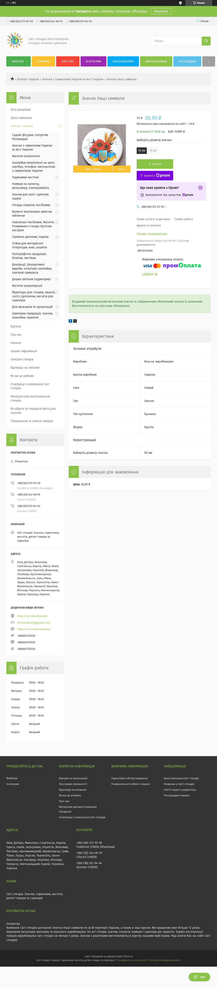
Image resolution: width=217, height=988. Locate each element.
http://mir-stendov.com (32, 616)
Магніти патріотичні (26, 156)
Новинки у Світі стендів (179, 784)
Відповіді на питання (25, 367)
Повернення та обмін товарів (130, 784)
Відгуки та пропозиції (73, 778)
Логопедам (187, 61)
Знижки (43, 61)
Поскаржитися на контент (131, 960)
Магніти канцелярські (27, 286)
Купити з (157, 175)
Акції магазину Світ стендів (181, 778)
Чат (199, 977)
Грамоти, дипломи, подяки (30, 237)
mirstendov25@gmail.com (33, 622)
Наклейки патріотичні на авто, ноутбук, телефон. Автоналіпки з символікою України (33, 167)
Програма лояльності (73, 784)
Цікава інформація (24, 351)
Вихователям (123, 61)
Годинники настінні (25, 177)
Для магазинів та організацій (32, 307)
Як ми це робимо (22, 376)
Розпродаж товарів (176, 795)
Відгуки (16, 326)
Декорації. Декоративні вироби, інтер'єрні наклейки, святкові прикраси (32, 268)
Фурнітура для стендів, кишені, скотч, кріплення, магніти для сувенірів (33, 296)
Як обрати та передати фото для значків (33, 411)
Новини (16, 343)
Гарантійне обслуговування (129, 778)
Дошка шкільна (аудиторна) (31, 279)
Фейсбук (12, 778)
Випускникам (156, 61)
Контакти (161, 11)
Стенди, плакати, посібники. (31, 205)
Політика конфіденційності (165, 960)
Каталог (18, 61)
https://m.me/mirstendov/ (34, 629)
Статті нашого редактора (180, 789)
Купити (157, 164)
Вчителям (93, 61)
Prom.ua (127, 956)
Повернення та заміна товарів (32, 421)
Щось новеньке (21, 118)
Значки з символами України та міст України (72, 79)
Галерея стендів (22, 359)
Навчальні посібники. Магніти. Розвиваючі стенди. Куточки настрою (33, 226)
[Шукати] (206, 41)
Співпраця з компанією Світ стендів (30, 386)
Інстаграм (12, 784)
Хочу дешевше (21, 109)
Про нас (67, 61)
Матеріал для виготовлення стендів (30, 398)
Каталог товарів (28, 79)
